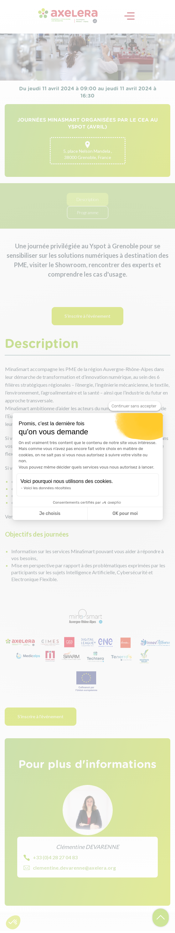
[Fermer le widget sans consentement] (134, 406)
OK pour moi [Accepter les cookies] (125, 513)
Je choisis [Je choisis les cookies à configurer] (49, 513)
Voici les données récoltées (47, 488)
